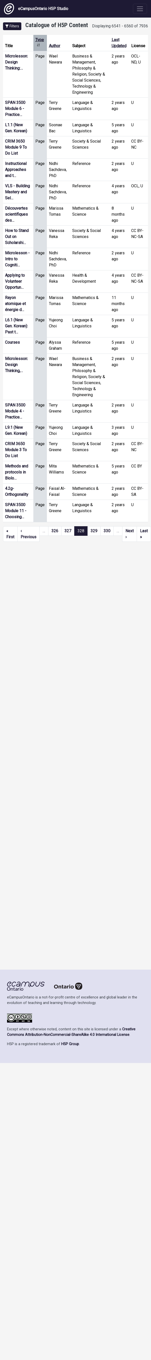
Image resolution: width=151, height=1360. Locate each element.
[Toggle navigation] (140, 9)
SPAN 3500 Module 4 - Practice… (15, 411)
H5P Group (70, 1044)
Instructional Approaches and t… (16, 169)
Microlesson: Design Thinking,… (16, 364)
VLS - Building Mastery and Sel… (17, 192)
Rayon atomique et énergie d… (15, 303)
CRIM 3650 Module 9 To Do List (16, 147)
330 (107, 530)
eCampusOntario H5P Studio (36, 8)
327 (67, 530)
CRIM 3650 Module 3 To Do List (16, 449)
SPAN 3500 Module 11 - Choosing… (15, 510)
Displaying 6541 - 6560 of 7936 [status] (120, 26)
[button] (12, 26)
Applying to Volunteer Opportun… (15, 281)
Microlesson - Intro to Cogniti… (17, 259)
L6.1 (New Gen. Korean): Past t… (16, 326)
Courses (12, 342)
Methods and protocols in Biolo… (16, 472)
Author (54, 45)
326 (54, 530)
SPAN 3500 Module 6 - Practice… (15, 108)
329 (94, 530)
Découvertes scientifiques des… (16, 214)
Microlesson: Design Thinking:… (16, 62)
